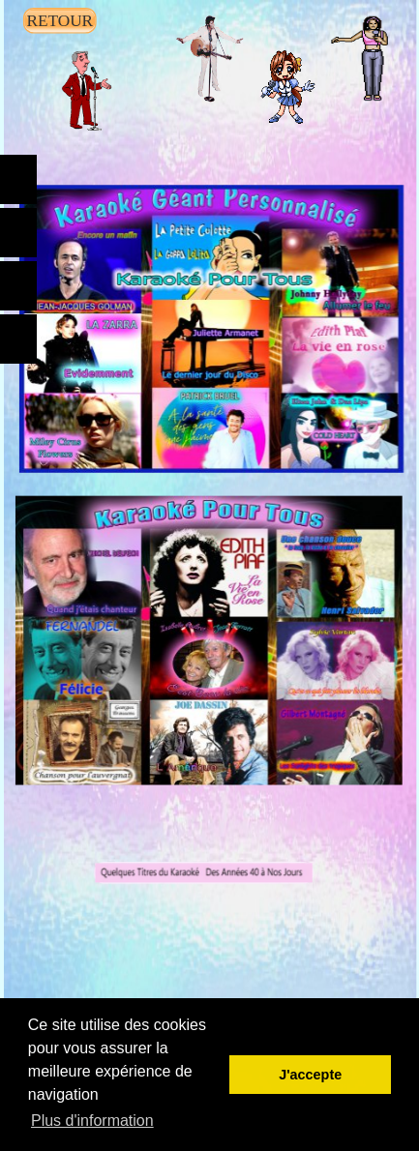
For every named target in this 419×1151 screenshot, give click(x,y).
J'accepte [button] (310, 1074)
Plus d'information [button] (92, 1120)
